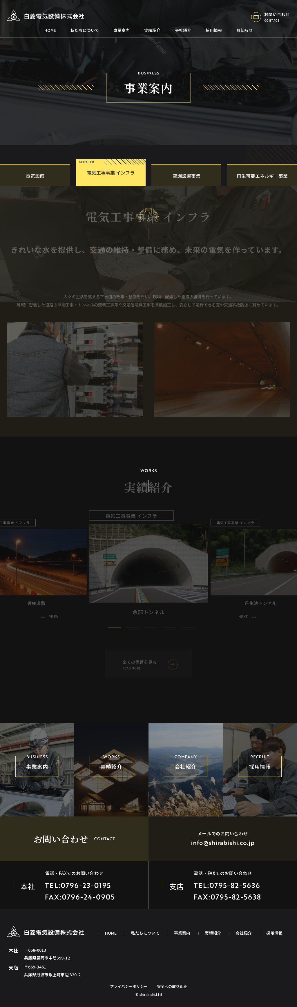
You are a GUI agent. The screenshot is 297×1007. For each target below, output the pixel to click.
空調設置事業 (186, 175)
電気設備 (35, 175)
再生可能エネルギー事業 (262, 175)
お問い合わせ (270, 16)
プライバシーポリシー (129, 986)
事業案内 (121, 30)
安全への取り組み (172, 986)
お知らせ (244, 30)
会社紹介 (183, 30)
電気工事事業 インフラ (111, 172)
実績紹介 (152, 30)
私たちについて (84, 30)
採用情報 (214, 30)
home (50, 30)
